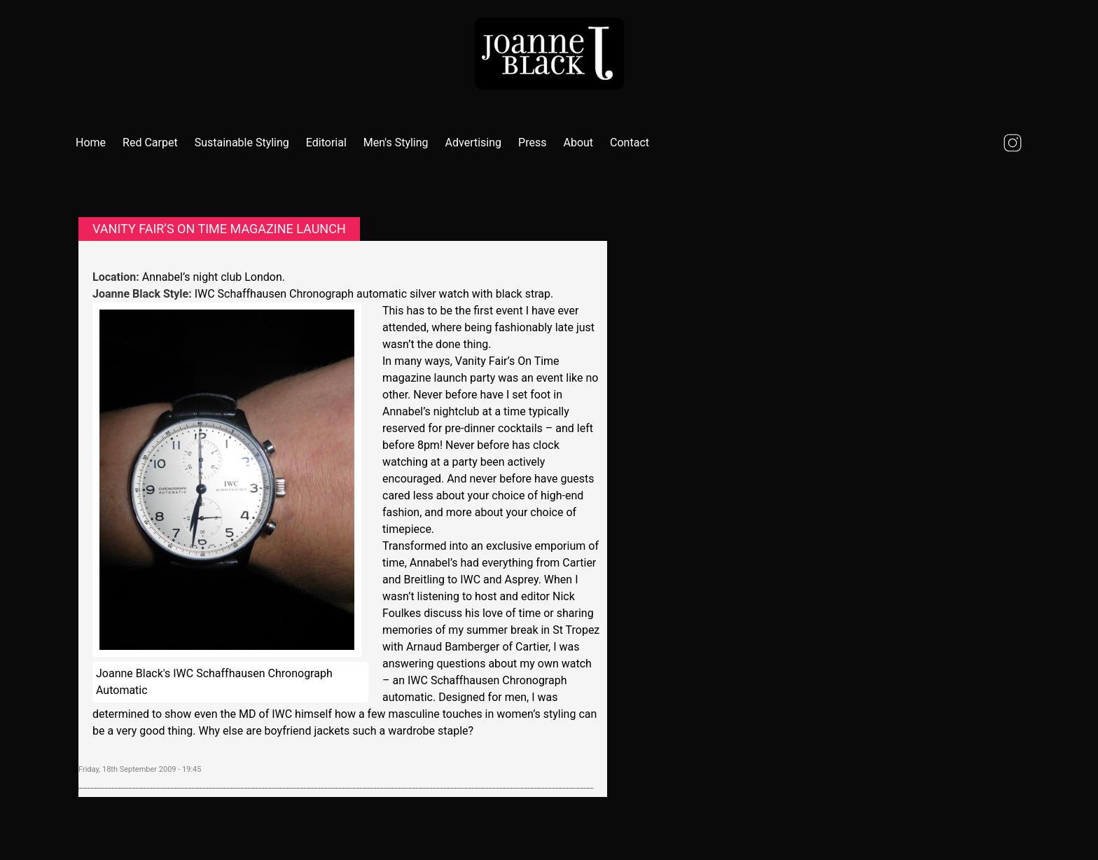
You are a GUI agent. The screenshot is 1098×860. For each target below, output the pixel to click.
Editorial (326, 142)
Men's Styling (396, 142)
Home (91, 142)
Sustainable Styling (242, 142)
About (578, 142)
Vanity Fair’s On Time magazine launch (219, 228)
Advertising (473, 142)
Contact (629, 142)
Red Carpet (150, 142)
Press (532, 142)
